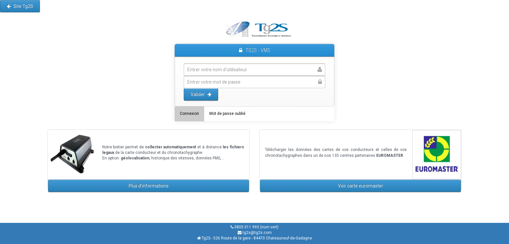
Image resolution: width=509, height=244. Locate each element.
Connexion (189, 113)
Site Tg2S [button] (20, 6)
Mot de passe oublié (227, 113)
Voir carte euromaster (360, 185)
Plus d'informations (148, 185)
